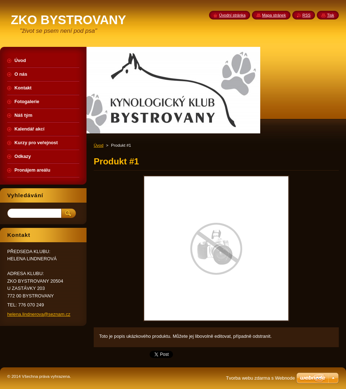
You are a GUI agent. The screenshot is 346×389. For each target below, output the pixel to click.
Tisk (330, 15)
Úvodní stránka (232, 15)
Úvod (98, 145)
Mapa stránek (274, 15)
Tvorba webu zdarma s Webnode (260, 378)
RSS (306, 15)
